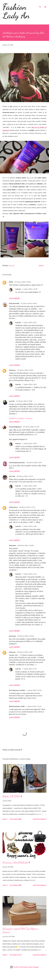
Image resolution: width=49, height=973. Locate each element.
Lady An (18, 289)
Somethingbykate (15, 427)
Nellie (11, 282)
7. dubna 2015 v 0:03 (29, 443)
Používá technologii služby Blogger (24, 967)
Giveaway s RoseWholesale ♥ (16, 862)
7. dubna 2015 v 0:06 (29, 526)
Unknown (12, 370)
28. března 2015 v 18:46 (26, 636)
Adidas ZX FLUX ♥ (12, 796)
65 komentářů (16, 885)
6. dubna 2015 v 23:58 (29, 289)
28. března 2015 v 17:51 (27, 507)
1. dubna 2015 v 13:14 (34, 690)
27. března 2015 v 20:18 (23, 282)
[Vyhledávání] (40, 4)
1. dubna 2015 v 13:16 (33, 706)
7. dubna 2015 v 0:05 (29, 486)
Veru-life (12, 476)
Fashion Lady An (16, 11)
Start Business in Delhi (17, 690)
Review (11, 266)
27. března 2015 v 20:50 (29, 303)
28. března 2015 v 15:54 (25, 476)
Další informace (39, 819)
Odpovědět (14, 298)
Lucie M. (12, 401)
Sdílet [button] (41, 266)
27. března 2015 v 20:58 (24, 401)
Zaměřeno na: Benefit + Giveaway (20, 418)
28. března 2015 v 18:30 (26, 545)
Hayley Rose (13, 507)
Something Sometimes (17, 462)
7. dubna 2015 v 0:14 (29, 669)
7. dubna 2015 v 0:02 (29, 384)
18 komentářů (16, 819)
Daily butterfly (14, 303)
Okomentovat (16, 955)
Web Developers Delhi (17, 706)
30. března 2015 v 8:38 (24, 652)
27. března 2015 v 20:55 (25, 370)
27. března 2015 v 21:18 (31, 427)
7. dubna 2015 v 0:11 (29, 574)
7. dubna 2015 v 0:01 (29, 322)
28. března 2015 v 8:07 (34, 462)
